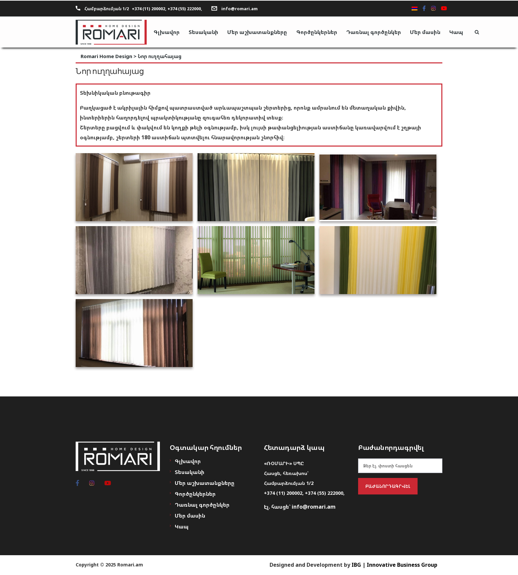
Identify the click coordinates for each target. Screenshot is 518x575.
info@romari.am (239, 8)
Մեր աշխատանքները (260, 32)
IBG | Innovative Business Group (394, 564)
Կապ (463, 32)
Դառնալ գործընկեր (378, 32)
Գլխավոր (168, 32)
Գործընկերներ (320, 32)
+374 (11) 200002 (283, 493)
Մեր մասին (431, 32)
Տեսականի (205, 32)
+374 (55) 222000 (324, 493)
